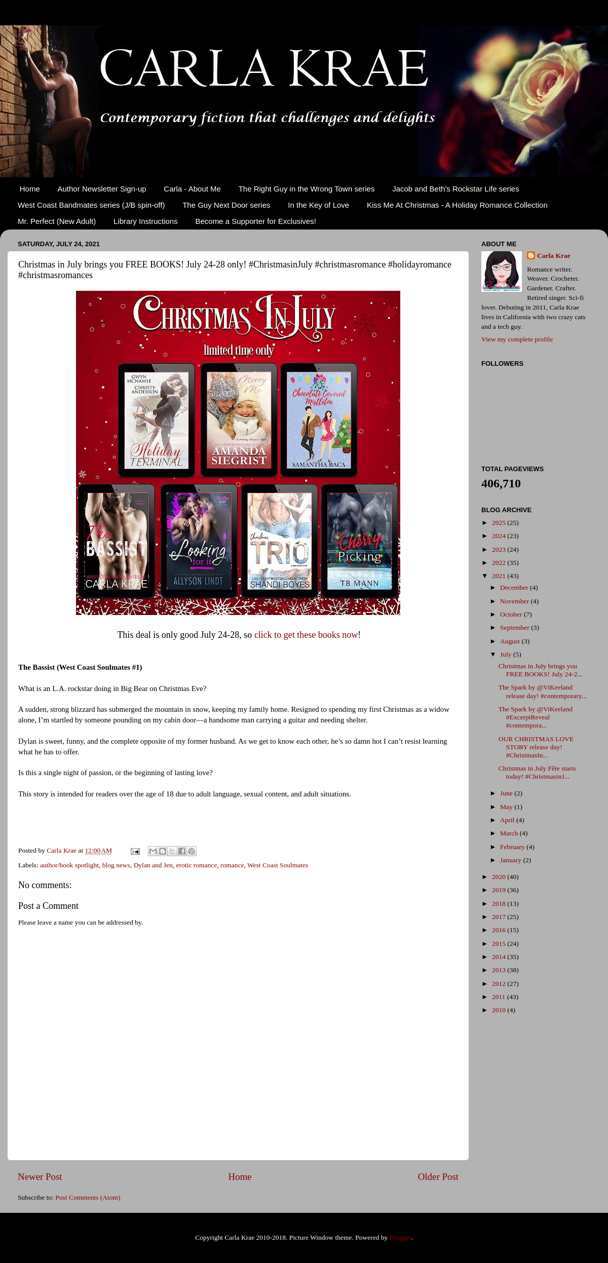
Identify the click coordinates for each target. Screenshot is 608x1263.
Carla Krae (554, 255)
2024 (499, 536)
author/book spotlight (69, 865)
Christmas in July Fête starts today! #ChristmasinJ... (537, 772)
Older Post (438, 1176)
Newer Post (40, 1176)
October (512, 614)
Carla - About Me (192, 188)
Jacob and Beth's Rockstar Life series (455, 188)
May (507, 807)
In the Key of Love (318, 205)
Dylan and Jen (153, 865)
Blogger (400, 1237)
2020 (499, 877)
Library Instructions (145, 221)
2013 (499, 970)
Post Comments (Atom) (87, 1197)
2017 (499, 917)
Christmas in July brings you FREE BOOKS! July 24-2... (541, 670)
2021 (499, 576)
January (511, 860)
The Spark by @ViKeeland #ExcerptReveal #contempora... (536, 717)
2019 (499, 890)
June (507, 793)
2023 (499, 549)
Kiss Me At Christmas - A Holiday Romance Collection (457, 205)
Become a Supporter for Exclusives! (255, 221)
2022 (499, 562)
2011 (499, 997)
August (510, 641)
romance (232, 865)
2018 (499, 903)
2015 (499, 943)
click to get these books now (306, 635)
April (508, 820)
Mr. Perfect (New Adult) (57, 221)
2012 (499, 983)
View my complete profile (517, 339)
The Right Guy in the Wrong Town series (307, 188)
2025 (499, 522)
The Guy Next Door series (226, 205)
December (515, 587)
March (510, 833)
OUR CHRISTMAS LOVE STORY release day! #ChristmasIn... (536, 747)
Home (30, 188)
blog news (116, 865)
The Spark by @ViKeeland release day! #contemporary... (543, 691)
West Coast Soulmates (277, 865)
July (506, 654)
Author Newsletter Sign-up (102, 188)
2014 (499, 957)
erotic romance (196, 865)
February (513, 847)
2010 (499, 1010)
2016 (499, 930)
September (515, 627)
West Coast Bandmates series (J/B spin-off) (91, 205)
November (515, 601)
